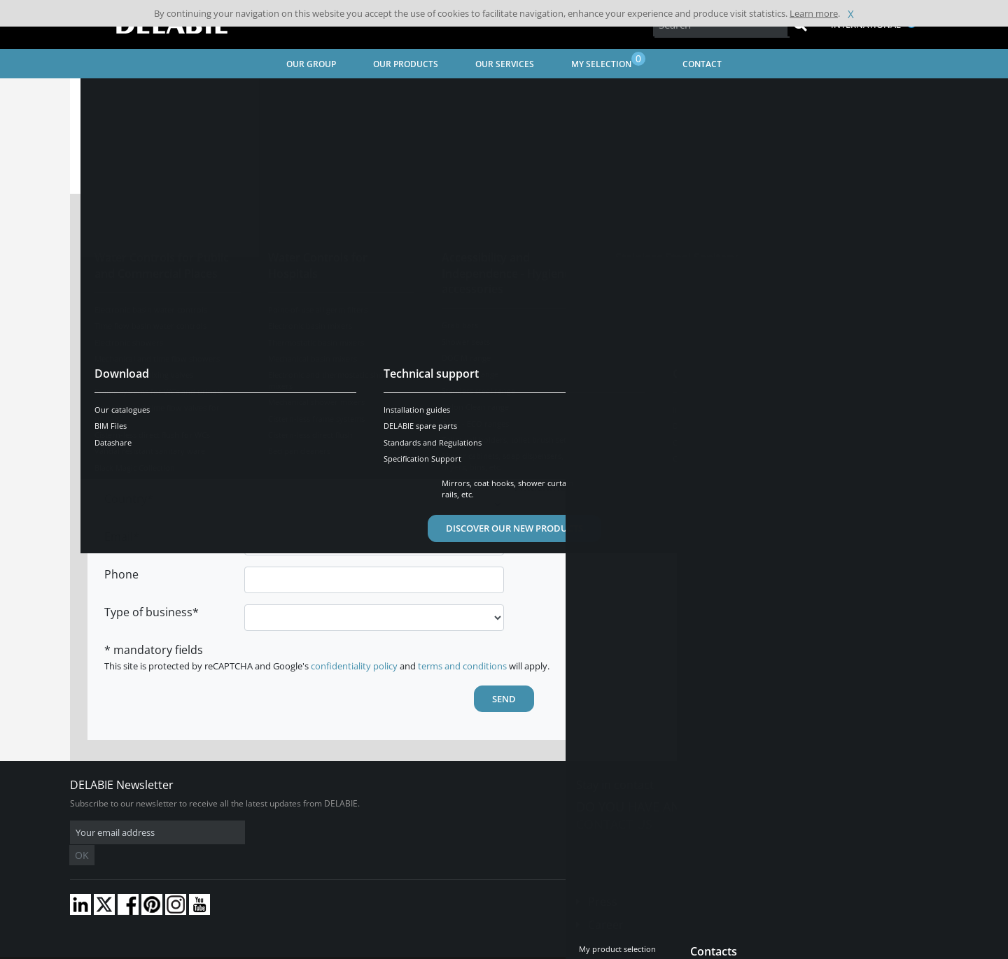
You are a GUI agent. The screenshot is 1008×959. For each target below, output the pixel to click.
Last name (131, 272)
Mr (330, 239)
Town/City (130, 461)
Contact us (614, 824)
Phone (121, 574)
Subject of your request (555, 247)
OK (292, 832)
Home (100, 95)
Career (606, 903)
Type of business (148, 612)
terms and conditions (462, 666)
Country (125, 498)
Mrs (284, 239)
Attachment (546, 368)
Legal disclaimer (283, 948)
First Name (133, 310)
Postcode (129, 423)
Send (504, 698)
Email (118, 536)
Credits (340, 948)
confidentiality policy (354, 666)
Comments (544, 287)
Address (126, 385)
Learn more (814, 13)
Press (602, 880)
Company (129, 347)
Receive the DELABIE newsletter (611, 342)
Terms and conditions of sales (187, 948)
